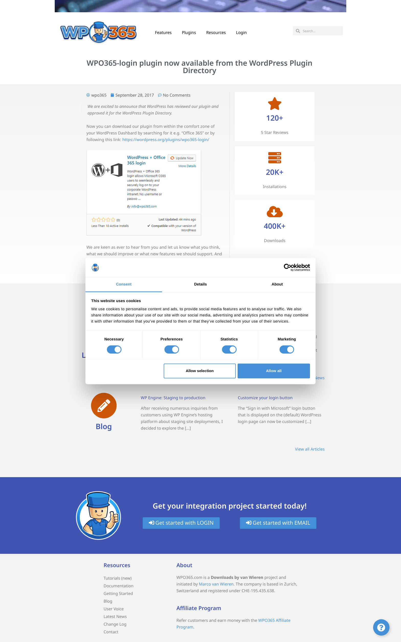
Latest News (115, 616)
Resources (216, 32)
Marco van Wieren (216, 584)
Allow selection (200, 371)
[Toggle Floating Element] (381, 627)
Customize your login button (265, 397)
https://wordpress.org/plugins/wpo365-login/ (165, 139)
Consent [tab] (124, 284)
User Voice (114, 609)
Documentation (118, 586)
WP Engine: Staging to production (173, 397)
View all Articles (310, 449)
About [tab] (277, 284)
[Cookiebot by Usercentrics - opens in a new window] (287, 267)
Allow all (274, 371)
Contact (111, 632)
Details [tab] (200, 284)
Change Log (115, 624)
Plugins (189, 32)
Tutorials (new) (118, 578)
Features (163, 32)
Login (241, 32)
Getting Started (118, 593)
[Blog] (104, 405)
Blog (104, 426)
